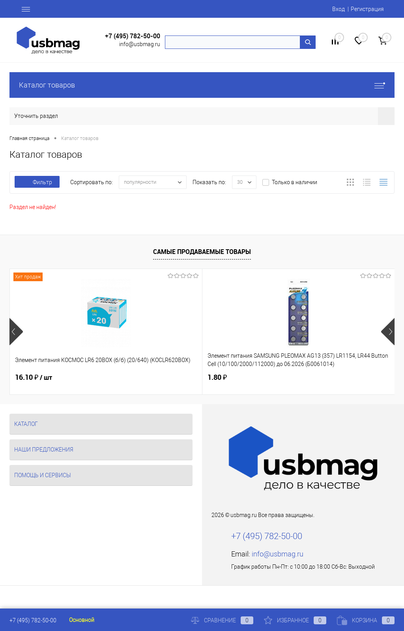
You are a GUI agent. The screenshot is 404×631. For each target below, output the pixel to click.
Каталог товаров (202, 85)
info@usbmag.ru (139, 44)
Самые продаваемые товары (202, 251)
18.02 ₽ (290, 377)
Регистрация (367, 9)
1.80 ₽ (153, 377)
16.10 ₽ (33, 377)
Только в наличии (294, 182)
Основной (81, 620)
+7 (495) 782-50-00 (132, 36)
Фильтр (37, 182)
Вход (338, 9)
